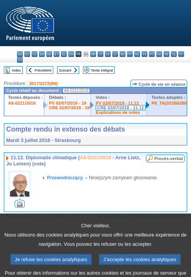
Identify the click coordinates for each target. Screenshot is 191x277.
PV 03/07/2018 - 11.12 (117, 103)
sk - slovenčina (166, 54)
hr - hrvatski (93, 54)
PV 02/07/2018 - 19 (67, 103)
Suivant (65, 70)
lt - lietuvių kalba (115, 54)
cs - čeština (34, 54)
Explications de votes (118, 112)
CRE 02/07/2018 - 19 (69, 107)
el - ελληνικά (64, 54)
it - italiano (100, 54)
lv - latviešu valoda (108, 54)
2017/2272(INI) (43, 83)
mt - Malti (130, 54)
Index (16, 70)
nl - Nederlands (137, 54)
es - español (27, 54)
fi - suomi (181, 54)
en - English (71, 54)
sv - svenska (20, 60)
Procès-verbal (168, 158)
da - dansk (42, 54)
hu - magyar (122, 54)
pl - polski (144, 54)
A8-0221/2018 (21, 103)
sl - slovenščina (174, 54)
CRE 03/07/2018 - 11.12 (120, 107)
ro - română (159, 54)
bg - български (20, 54)
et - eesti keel (56, 54)
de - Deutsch (49, 54)
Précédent (43, 70)
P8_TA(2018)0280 (169, 103)
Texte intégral (102, 70)
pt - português (152, 54)
